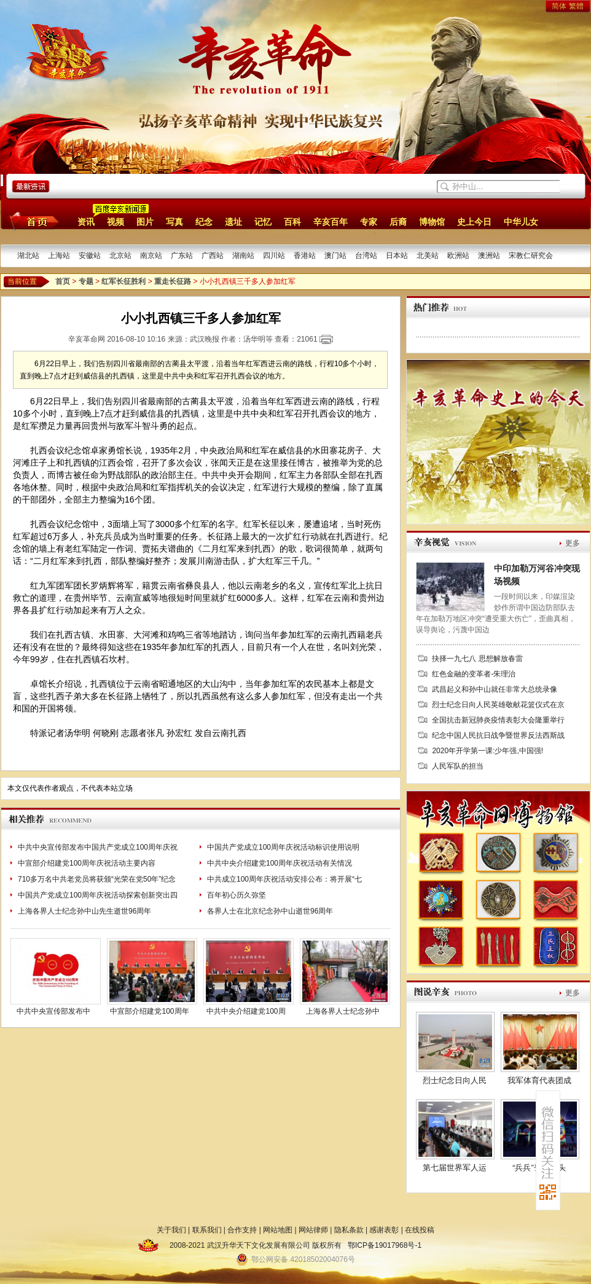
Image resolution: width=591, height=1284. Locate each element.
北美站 (428, 255)
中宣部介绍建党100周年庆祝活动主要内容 (86, 863)
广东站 (182, 255)
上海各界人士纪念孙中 (343, 1011)
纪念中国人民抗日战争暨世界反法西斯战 (498, 735)
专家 (368, 222)
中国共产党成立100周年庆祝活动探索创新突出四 (98, 895)
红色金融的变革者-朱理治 (473, 674)
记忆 (263, 222)
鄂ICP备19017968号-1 (384, 1245)
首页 (32, 221)
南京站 (151, 255)
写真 (174, 222)
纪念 (204, 222)
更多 (572, 543)
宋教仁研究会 (531, 255)
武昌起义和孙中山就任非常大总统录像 (494, 689)
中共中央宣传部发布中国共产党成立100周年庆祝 (98, 847)
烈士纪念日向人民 (455, 1080)
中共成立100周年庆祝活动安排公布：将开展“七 (284, 879)
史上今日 (474, 222)
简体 (559, 6)
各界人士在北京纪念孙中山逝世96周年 (270, 911)
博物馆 (432, 222)
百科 (292, 222)
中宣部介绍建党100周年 (149, 1011)
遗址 (233, 222)
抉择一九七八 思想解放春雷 (477, 658)
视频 (115, 222)
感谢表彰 (384, 1230)
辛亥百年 (330, 222)
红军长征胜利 (123, 281)
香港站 (305, 255)
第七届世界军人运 (455, 1167)
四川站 (274, 255)
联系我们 (207, 1230)
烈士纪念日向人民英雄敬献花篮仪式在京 (498, 704)
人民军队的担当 (457, 766)
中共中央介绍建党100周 (245, 1011)
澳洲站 (489, 255)
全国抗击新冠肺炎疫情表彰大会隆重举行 (498, 720)
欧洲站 (458, 255)
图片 (145, 222)
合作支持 (242, 1230)
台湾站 (366, 255)
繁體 (576, 6)
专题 (86, 281)
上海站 (59, 255)
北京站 (120, 255)
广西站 (213, 255)
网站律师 (313, 1230)
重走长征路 (172, 281)
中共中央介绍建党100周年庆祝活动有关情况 (279, 863)
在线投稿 (419, 1230)
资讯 (86, 222)
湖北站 (28, 255)
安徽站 (90, 255)
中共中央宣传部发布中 (53, 1011)
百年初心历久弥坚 (236, 895)
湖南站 (243, 255)
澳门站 (335, 255)
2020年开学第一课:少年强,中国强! (487, 750)
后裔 (398, 222)
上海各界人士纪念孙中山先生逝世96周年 (84, 911)
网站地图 (277, 1230)
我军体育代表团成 (539, 1080)
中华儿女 (521, 222)
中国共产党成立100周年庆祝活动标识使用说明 (283, 847)
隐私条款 (349, 1230)
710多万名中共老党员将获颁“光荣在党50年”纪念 (97, 879)
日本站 (397, 255)
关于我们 (171, 1230)
